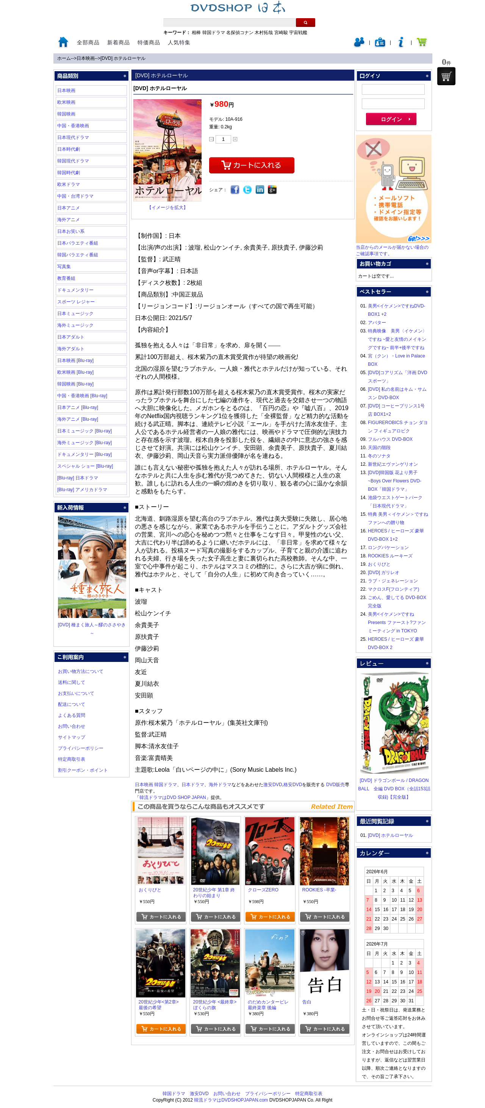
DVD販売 (335, 784)
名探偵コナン (239, 32)
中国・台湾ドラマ (75, 196)
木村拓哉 (264, 32)
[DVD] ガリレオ (383, 572)
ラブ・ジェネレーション (393, 581)
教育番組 (66, 278)
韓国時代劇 (68, 172)
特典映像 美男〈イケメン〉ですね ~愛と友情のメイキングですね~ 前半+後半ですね (397, 339)
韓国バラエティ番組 (77, 254)
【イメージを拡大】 (167, 207)
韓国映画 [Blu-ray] (75, 384)
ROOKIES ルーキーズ (390, 556)
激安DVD (272, 784)
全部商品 (88, 42)
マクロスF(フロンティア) (393, 589)
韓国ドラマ (213, 32)
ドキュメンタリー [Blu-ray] (84, 454)
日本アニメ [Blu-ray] (77, 407)
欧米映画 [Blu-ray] (75, 372)
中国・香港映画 (73, 125)
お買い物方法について (80, 671)
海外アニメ (68, 219)
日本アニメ (68, 208)
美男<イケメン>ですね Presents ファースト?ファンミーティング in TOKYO (397, 623)
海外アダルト (70, 348)
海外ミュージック (75, 325)
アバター (377, 322)
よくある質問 (71, 715)
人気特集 (179, 42)
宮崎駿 (281, 32)
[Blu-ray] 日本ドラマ (77, 478)
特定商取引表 (71, 759)
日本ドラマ (192, 784)
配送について (71, 704)
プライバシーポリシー (80, 748)
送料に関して (71, 682)
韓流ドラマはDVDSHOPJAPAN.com (231, 1100)
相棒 (196, 32)
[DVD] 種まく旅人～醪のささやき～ (92, 625)
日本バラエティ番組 (77, 243)
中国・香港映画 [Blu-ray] (82, 395)
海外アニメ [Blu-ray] (77, 419)
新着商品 (118, 42)
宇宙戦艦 (298, 32)
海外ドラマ (220, 784)
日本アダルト (70, 337)
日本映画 (86, 58)
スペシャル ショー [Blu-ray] (85, 466)
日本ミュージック (75, 313)
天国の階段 (379, 447)
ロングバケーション (388, 547)
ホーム (64, 58)
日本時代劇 (68, 149)
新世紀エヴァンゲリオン (393, 464)
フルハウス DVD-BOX (390, 439)
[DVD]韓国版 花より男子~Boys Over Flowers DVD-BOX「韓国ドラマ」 (394, 481)
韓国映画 (66, 114)
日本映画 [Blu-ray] (75, 360)
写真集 (64, 266)
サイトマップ (71, 737)
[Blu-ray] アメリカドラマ (82, 489)
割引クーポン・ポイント (83, 770)
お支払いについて (76, 693)
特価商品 (149, 42)
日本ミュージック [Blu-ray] (84, 431)
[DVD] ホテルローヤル (123, 58)
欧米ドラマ (68, 184)
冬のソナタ (379, 456)
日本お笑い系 (70, 231)
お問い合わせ (71, 726)
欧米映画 (66, 102)
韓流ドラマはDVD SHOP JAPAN (172, 797)
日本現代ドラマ (73, 137)
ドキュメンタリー (75, 290)
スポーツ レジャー (76, 301)
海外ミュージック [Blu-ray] (84, 442)
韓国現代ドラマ (73, 161)
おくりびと (379, 564)
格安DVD (292, 784)
